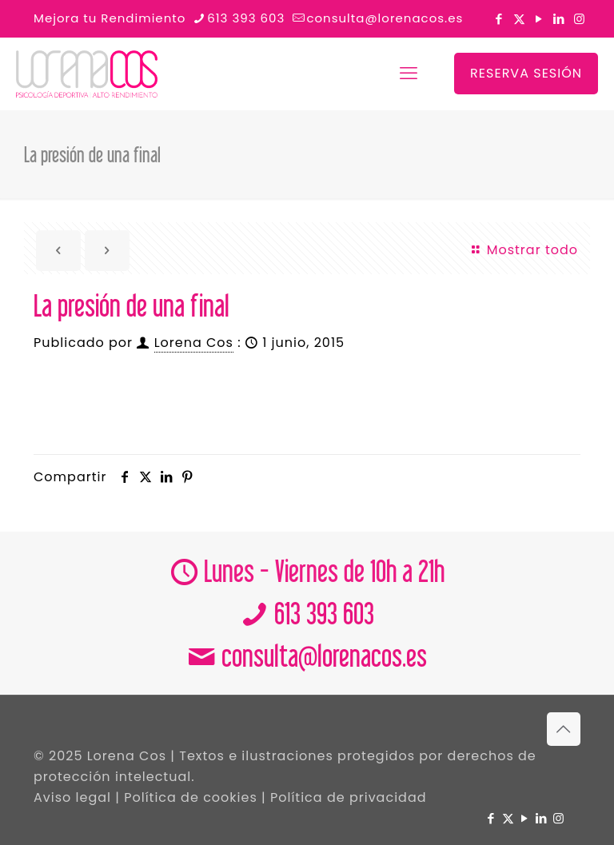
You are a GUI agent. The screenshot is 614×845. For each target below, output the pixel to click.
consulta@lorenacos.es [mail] (384, 18)
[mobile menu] (408, 73)
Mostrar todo (523, 250)
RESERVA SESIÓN (526, 73)
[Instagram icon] (579, 18)
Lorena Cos (193, 342)
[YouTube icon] (539, 18)
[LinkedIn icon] (559, 18)
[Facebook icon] (499, 18)
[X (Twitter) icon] (519, 18)
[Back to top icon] (563, 729)
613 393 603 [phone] (246, 18)
